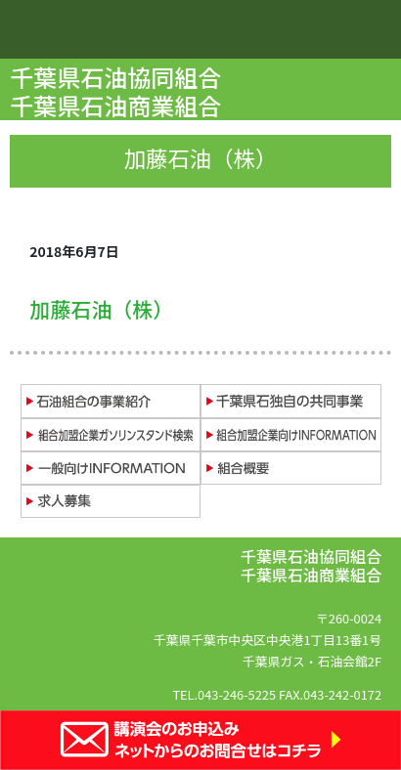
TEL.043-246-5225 (224, 694)
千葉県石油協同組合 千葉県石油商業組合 (118, 91)
